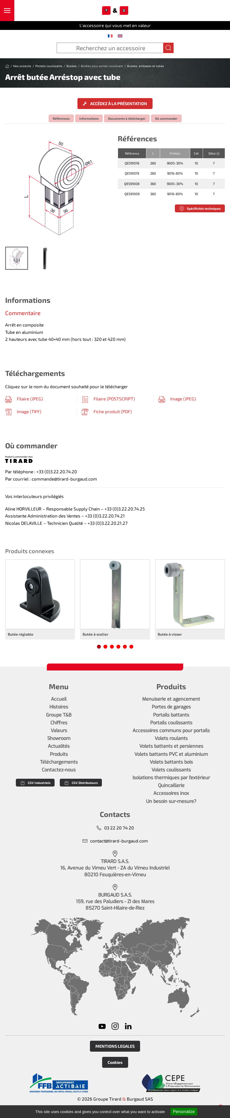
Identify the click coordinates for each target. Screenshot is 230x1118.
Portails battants (171, 715)
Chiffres (58, 723)
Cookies (115, 1062)
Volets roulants (171, 738)
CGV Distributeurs (81, 782)
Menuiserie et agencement (171, 699)
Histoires (58, 707)
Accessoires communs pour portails (171, 730)
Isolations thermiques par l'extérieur (171, 778)
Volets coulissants (171, 770)
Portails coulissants (171, 723)
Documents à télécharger (127, 118)
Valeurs (59, 730)
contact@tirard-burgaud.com (115, 841)
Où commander (166, 118)
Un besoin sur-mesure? (171, 801)
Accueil (59, 699)
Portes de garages (171, 707)
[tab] (16, 258)
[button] (7, 10)
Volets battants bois (171, 762)
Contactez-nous (59, 770)
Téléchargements (59, 762)
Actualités (59, 746)
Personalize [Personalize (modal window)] (184, 1111)
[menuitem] (110, 35)
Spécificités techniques (200, 208)
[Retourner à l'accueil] (115, 10)
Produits (59, 754)
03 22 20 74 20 (115, 827)
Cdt (196, 153)
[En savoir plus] (59, 1083)
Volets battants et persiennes (171, 746)
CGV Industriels (35, 782)
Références (61, 118)
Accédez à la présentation (115, 103)
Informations (88, 118)
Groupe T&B (58, 715)
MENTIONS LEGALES (115, 1046)
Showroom (58, 738)
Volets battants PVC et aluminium (171, 754)
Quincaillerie (171, 785)
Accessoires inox (171, 793)
